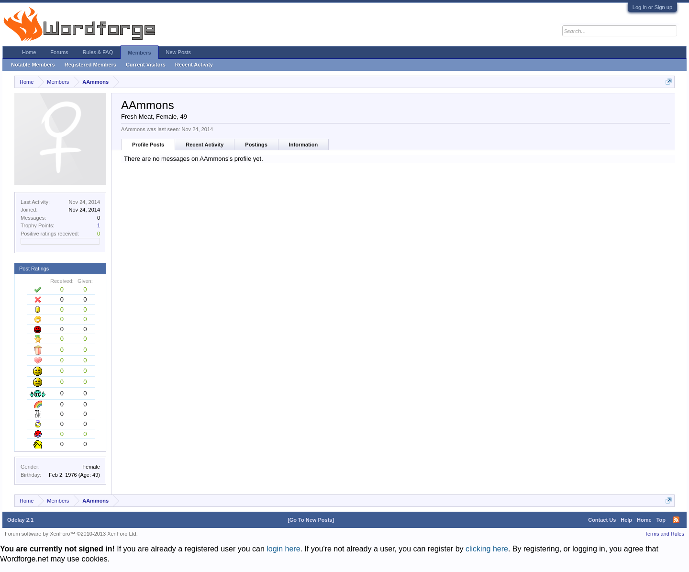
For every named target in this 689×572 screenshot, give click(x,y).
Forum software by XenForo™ (71, 534)
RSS (676, 519)
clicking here (487, 549)
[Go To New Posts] (311, 520)
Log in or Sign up (652, 7)
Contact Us (602, 520)
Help (626, 520)
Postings (256, 144)
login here (283, 549)
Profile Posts (148, 144)
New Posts (178, 52)
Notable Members (33, 64)
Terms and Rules (664, 534)
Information (303, 144)
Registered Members (90, 64)
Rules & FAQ (98, 52)
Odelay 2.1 (20, 520)
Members (139, 53)
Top (661, 520)
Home (29, 52)
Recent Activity (204, 144)
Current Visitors (146, 64)
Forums (59, 52)
